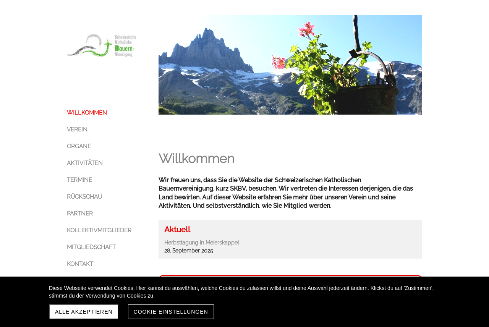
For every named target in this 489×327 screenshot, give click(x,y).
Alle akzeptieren (84, 312)
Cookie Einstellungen (171, 312)
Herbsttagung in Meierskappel (201, 243)
